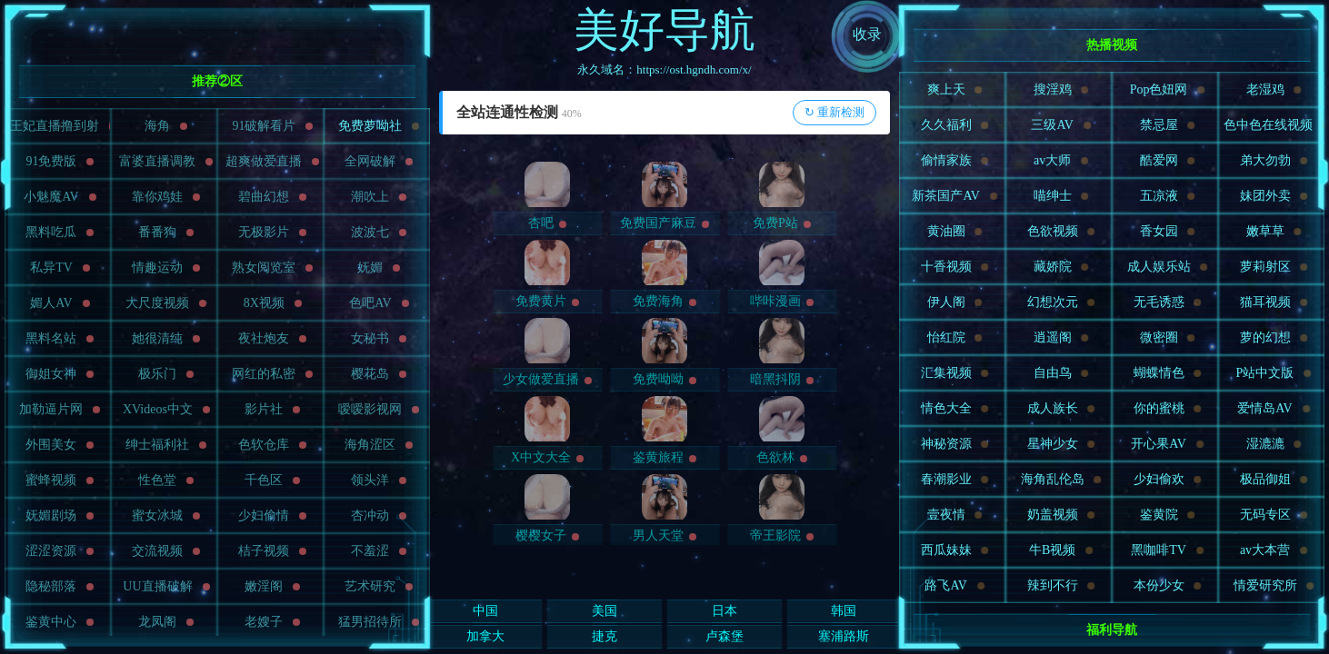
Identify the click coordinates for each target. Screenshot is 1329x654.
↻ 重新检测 (834, 112)
